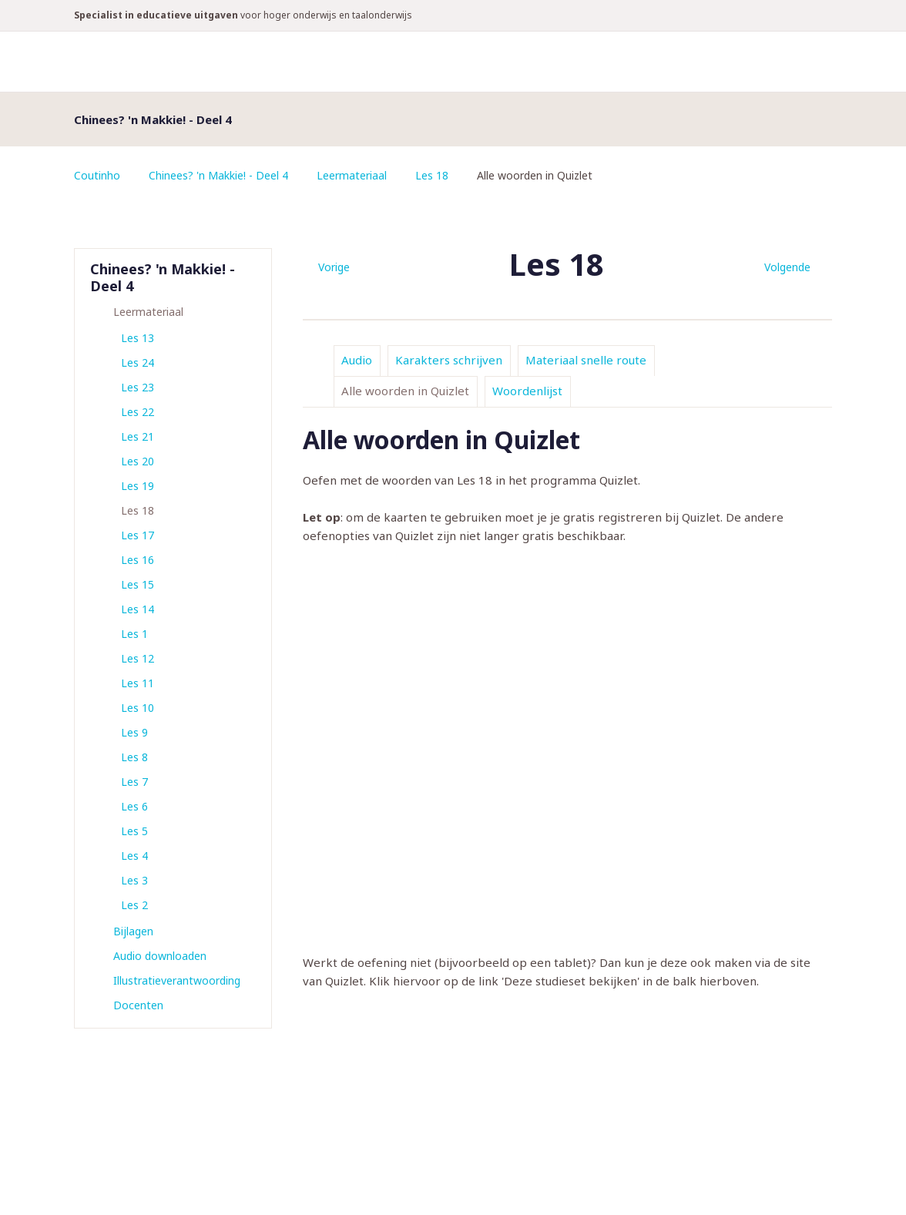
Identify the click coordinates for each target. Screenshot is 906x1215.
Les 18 (431, 175)
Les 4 (134, 855)
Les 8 (134, 757)
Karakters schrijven (448, 360)
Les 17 (137, 535)
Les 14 (137, 609)
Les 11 (137, 683)
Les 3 (134, 880)
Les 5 (134, 831)
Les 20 (137, 461)
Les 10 (137, 707)
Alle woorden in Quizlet (405, 390)
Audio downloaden (159, 955)
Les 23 (137, 387)
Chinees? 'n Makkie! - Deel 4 (218, 175)
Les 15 (137, 584)
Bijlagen (133, 931)
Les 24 (137, 362)
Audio (356, 360)
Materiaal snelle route (585, 360)
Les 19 (137, 485)
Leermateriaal (352, 175)
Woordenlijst (527, 390)
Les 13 (137, 338)
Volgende (787, 267)
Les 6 (134, 806)
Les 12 (137, 658)
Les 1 (134, 633)
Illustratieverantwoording (176, 980)
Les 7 (134, 781)
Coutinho (97, 175)
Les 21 (137, 436)
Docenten (138, 1005)
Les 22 (137, 411)
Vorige (334, 267)
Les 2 (134, 905)
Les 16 (137, 559)
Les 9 (134, 732)
